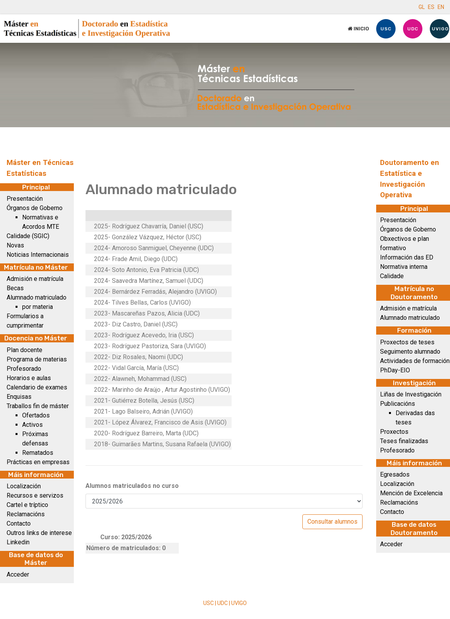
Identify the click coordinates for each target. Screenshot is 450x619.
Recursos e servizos (35, 495)
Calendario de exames (37, 387)
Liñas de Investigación (410, 394)
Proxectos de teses (407, 342)
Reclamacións (26, 514)
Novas (15, 245)
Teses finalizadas (404, 441)
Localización (24, 486)
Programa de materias (37, 359)
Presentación (25, 198)
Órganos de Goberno (35, 208)
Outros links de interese (39, 533)
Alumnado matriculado (36, 297)
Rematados (37, 452)
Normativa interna (403, 266)
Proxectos (394, 431)
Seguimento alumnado (410, 351)
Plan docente (24, 350)
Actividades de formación (415, 361)
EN (441, 7)
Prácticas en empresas (38, 462)
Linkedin (18, 542)
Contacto (19, 523)
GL (422, 7)
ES (431, 7)
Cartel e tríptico (27, 505)
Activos (32, 424)
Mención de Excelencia (411, 493)
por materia (37, 306)
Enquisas (19, 396)
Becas (15, 288)
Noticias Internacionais (38, 254)
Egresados (395, 474)
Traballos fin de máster (38, 406)
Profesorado (24, 368)
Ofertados (36, 415)
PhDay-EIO (395, 370)
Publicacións (397, 403)
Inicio (358, 29)
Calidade (392, 276)
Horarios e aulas (29, 378)
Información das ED (406, 257)
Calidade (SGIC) (28, 236)
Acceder (18, 574)
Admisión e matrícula (35, 278)
